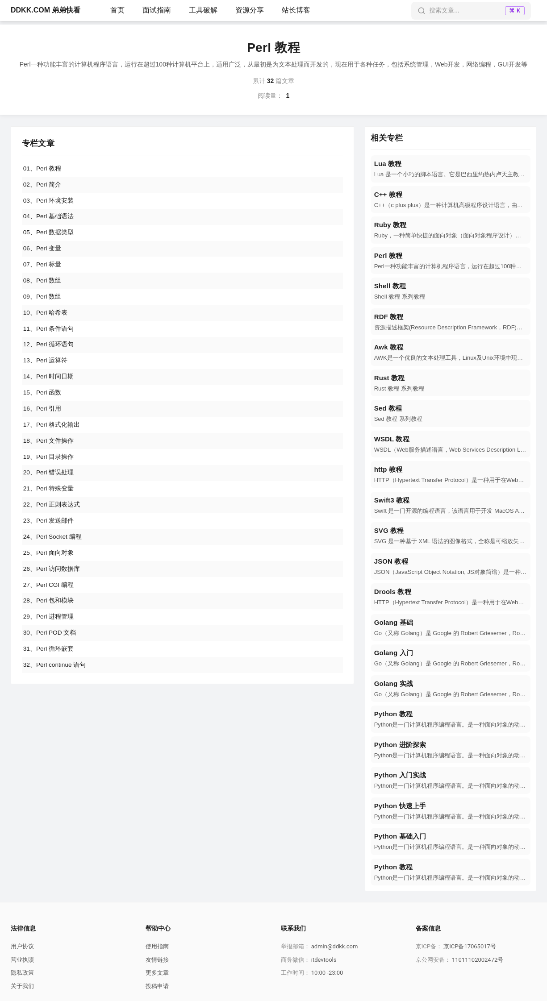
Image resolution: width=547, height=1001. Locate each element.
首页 (117, 10)
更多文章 (157, 972)
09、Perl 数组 (42, 300)
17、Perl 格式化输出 (51, 432)
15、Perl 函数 (42, 399)
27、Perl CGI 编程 (49, 598)
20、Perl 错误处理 (48, 482)
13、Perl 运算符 (45, 366)
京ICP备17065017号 (469, 946)
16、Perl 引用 (42, 416)
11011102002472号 (477, 959)
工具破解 (203, 10)
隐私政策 (22, 972)
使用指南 (157, 946)
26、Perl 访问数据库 (51, 581)
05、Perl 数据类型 (48, 234)
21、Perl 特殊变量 (48, 499)
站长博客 (296, 10)
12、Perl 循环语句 (48, 350)
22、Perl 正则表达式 (51, 515)
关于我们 (22, 986)
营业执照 (22, 959)
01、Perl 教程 (42, 168)
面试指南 (156, 10)
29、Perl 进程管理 (48, 631)
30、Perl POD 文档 (50, 647)
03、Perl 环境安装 (48, 201)
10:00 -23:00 (327, 972)
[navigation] (450, 169)
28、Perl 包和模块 (48, 614)
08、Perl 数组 (42, 284)
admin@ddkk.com (334, 946)
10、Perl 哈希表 (45, 317)
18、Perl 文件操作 (48, 449)
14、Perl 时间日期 (48, 383)
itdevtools (324, 959)
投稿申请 (157, 986)
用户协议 (22, 946)
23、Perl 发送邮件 (48, 532)
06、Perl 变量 (42, 251)
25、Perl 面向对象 (48, 565)
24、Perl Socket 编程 (53, 548)
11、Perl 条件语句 (48, 333)
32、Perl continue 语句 (55, 680)
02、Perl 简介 (42, 185)
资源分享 (249, 10)
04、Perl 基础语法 (48, 218)
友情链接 (157, 959)
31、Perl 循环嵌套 (48, 664)
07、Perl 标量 (42, 267)
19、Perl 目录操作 (48, 465)
